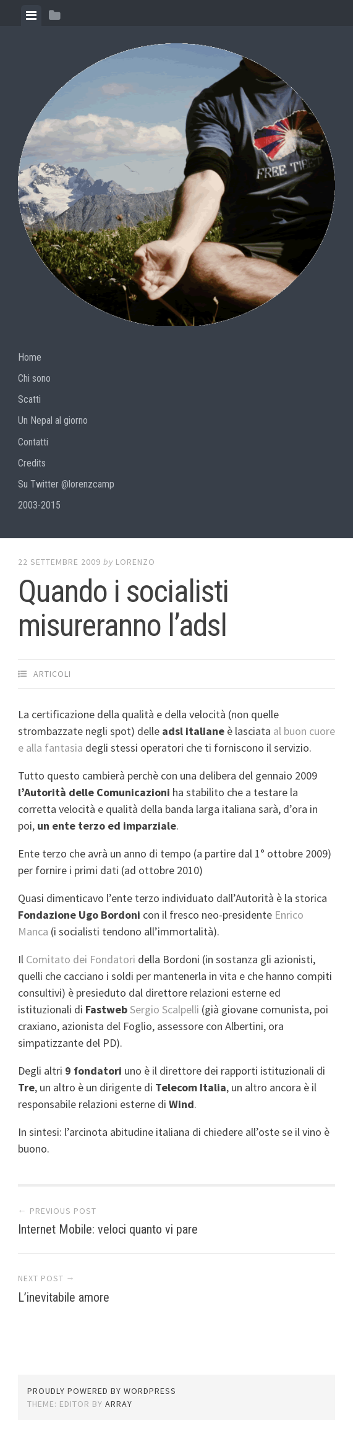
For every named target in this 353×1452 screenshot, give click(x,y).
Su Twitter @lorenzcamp (66, 484)
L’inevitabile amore (63, 1297)
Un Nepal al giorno (53, 420)
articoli (52, 673)
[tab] (31, 15)
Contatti (33, 442)
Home (29, 357)
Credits (32, 463)
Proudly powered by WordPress (101, 1390)
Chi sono (34, 378)
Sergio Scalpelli (164, 1009)
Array (118, 1403)
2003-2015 (39, 505)
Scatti (29, 399)
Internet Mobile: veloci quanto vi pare (108, 1229)
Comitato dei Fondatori (80, 959)
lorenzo (135, 561)
